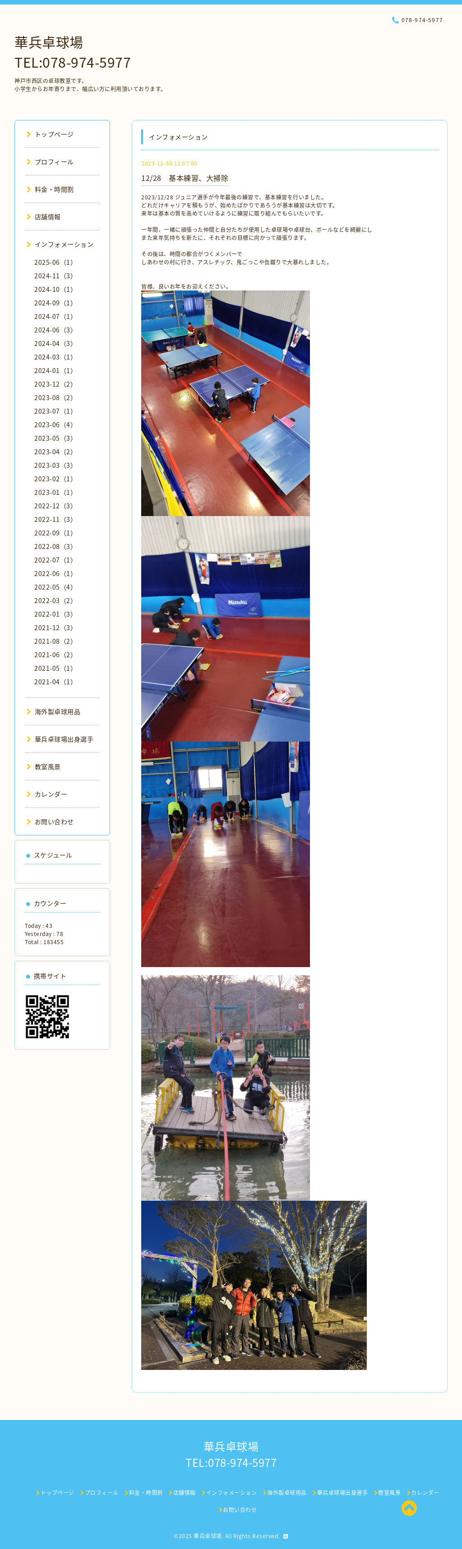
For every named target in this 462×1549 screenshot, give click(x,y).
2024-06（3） (55, 329)
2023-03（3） (55, 465)
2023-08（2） (55, 397)
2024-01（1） (55, 370)
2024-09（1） (55, 302)
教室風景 (44, 766)
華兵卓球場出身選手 (60, 738)
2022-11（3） (55, 519)
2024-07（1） (55, 316)
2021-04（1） (55, 681)
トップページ (50, 133)
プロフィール (50, 161)
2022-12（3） (55, 505)
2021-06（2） (55, 654)
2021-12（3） (55, 627)
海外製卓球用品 (53, 711)
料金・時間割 (50, 189)
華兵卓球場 (208, 1536)
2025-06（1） (55, 262)
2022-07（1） (55, 559)
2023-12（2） (55, 383)
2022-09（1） (55, 532)
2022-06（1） (55, 573)
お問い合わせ (50, 821)
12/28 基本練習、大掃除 (184, 177)
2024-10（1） (55, 289)
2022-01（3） (55, 613)
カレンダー (47, 793)
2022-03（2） (55, 600)
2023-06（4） (55, 424)
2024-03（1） (55, 356)
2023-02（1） (55, 478)
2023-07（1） (55, 410)
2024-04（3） (55, 343)
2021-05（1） (55, 668)
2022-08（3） (55, 546)
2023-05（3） (55, 438)
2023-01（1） (55, 492)
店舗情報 (44, 216)
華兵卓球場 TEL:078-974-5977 (72, 52)
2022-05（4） (55, 586)
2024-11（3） (55, 275)
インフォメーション (60, 244)
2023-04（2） (55, 451)
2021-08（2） (55, 640)
